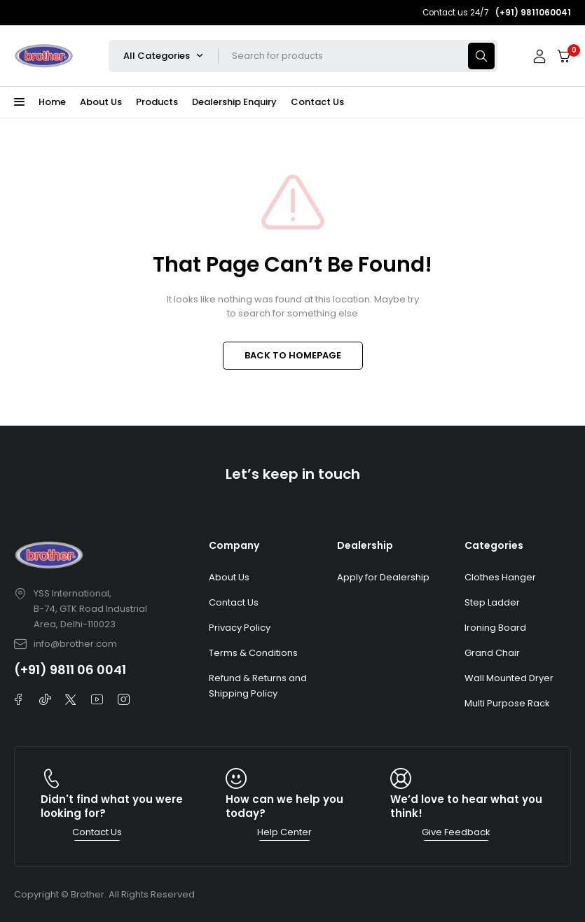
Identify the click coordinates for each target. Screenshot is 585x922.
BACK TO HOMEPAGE (293, 355)
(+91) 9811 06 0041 (70, 669)
